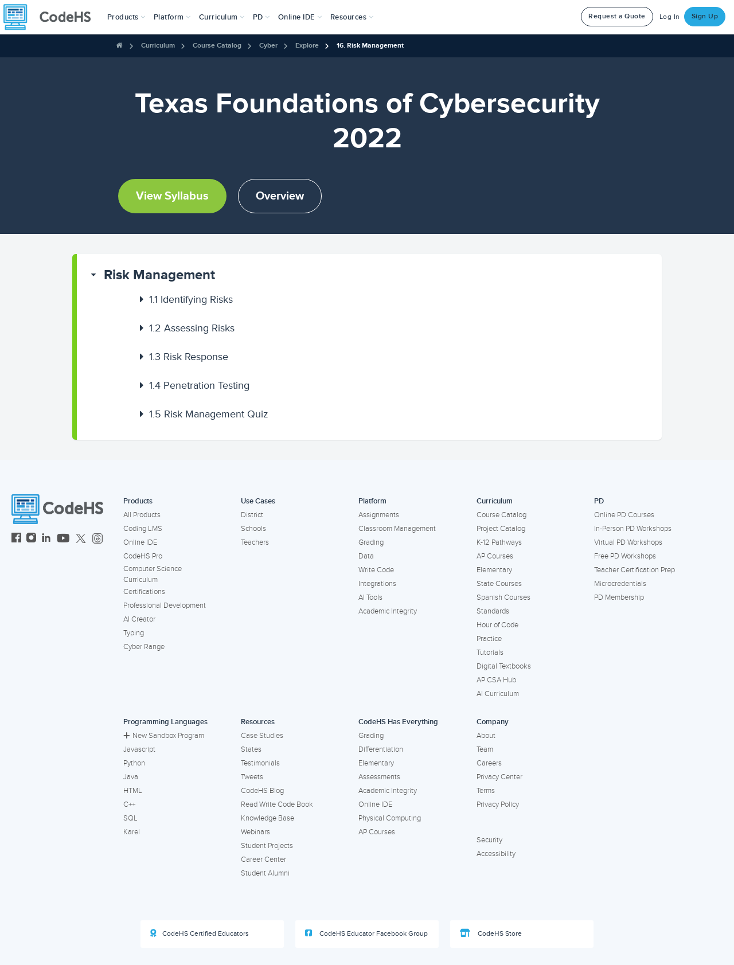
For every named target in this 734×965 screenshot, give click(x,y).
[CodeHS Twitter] (81, 539)
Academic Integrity (387, 611)
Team (485, 749)
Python (134, 763)
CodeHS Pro (142, 556)
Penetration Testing (199, 385)
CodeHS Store (491, 933)
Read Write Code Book (277, 804)
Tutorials (490, 652)
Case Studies (262, 735)
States (251, 749)
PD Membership (619, 597)
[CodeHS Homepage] (51, 17)
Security (489, 840)
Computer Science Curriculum (152, 574)
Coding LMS (142, 528)
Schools (253, 528)
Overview (280, 196)
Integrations (377, 583)
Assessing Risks (192, 328)
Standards (493, 611)
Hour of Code (497, 625)
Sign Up (705, 16)
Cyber (268, 45)
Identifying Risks (191, 299)
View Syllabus (172, 196)
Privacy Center (499, 777)
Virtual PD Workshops (628, 542)
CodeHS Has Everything (398, 722)
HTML (132, 790)
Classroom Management (397, 528)
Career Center (263, 859)
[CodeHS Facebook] (16, 539)
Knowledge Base (267, 818)
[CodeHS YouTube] (63, 539)
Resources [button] (352, 17)
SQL (130, 818)
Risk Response (188, 356)
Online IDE (140, 542)
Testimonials (260, 763)
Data (366, 556)
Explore (307, 45)
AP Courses (495, 556)
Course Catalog (217, 45)
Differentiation (380, 749)
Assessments (379, 777)
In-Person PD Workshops (632, 528)
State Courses (499, 583)
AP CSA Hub (496, 680)
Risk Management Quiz (208, 414)
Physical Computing (389, 818)
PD (599, 501)
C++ (129, 804)
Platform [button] (172, 17)
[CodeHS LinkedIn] (46, 539)
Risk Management (159, 275)
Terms (486, 790)
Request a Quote (617, 16)
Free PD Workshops (625, 556)
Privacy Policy (498, 804)
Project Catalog (501, 528)
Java (130, 777)
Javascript (139, 749)
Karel (131, 832)
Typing (133, 633)
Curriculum (158, 45)
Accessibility (496, 853)
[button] (126, 17)
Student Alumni (265, 873)
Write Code (376, 570)
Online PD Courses (624, 514)
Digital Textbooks (504, 666)
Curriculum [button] (222, 17)
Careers (489, 763)
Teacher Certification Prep (634, 570)
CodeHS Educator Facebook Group (366, 933)
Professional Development (164, 605)
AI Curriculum (498, 693)
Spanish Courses (503, 597)
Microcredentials (620, 583)
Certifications (144, 591)
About (486, 735)
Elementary (494, 570)
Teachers (255, 542)
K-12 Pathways (499, 542)
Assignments (378, 514)
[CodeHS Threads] (97, 539)
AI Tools (370, 597)
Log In (669, 17)
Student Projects (267, 845)
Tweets (252, 777)
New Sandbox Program (163, 735)
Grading (371, 542)
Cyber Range (144, 646)
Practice (489, 638)
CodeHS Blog (262, 790)
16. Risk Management (370, 45)
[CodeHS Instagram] (31, 539)
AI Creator (139, 619)
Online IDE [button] (300, 17)
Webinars (255, 832)
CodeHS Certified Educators (199, 933)
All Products (142, 514)
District (252, 514)
